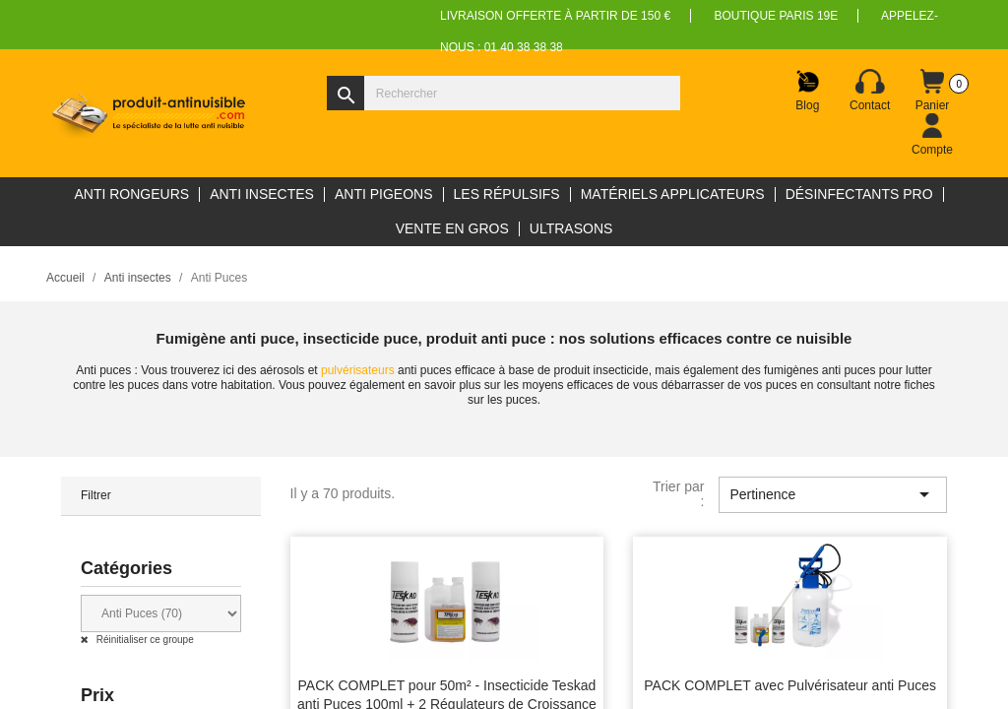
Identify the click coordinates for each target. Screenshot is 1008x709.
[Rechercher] (503, 93)
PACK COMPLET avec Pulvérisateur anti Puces (790, 685)
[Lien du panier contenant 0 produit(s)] (932, 90)
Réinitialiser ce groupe (144, 639)
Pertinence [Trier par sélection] (832, 494)
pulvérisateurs (358, 370)
